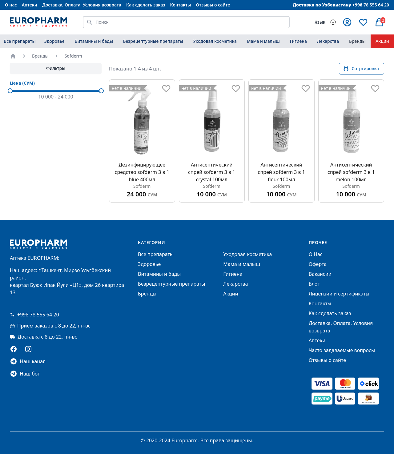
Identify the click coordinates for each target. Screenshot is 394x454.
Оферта (318, 264)
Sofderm (73, 56)
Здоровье (54, 41)
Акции (230, 293)
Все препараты (19, 41)
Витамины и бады (93, 41)
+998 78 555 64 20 (34, 314)
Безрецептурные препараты (153, 41)
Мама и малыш (263, 41)
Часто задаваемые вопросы (342, 350)
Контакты (180, 5)
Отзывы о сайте (213, 5)
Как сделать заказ (145, 5)
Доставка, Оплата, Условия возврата (81, 5)
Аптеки (29, 5)
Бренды (357, 41)
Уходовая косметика (215, 41)
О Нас (316, 254)
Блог (314, 283)
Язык (320, 22)
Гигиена (298, 41)
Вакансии (320, 274)
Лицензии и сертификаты (339, 293)
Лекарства (328, 41)
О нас (11, 5)
